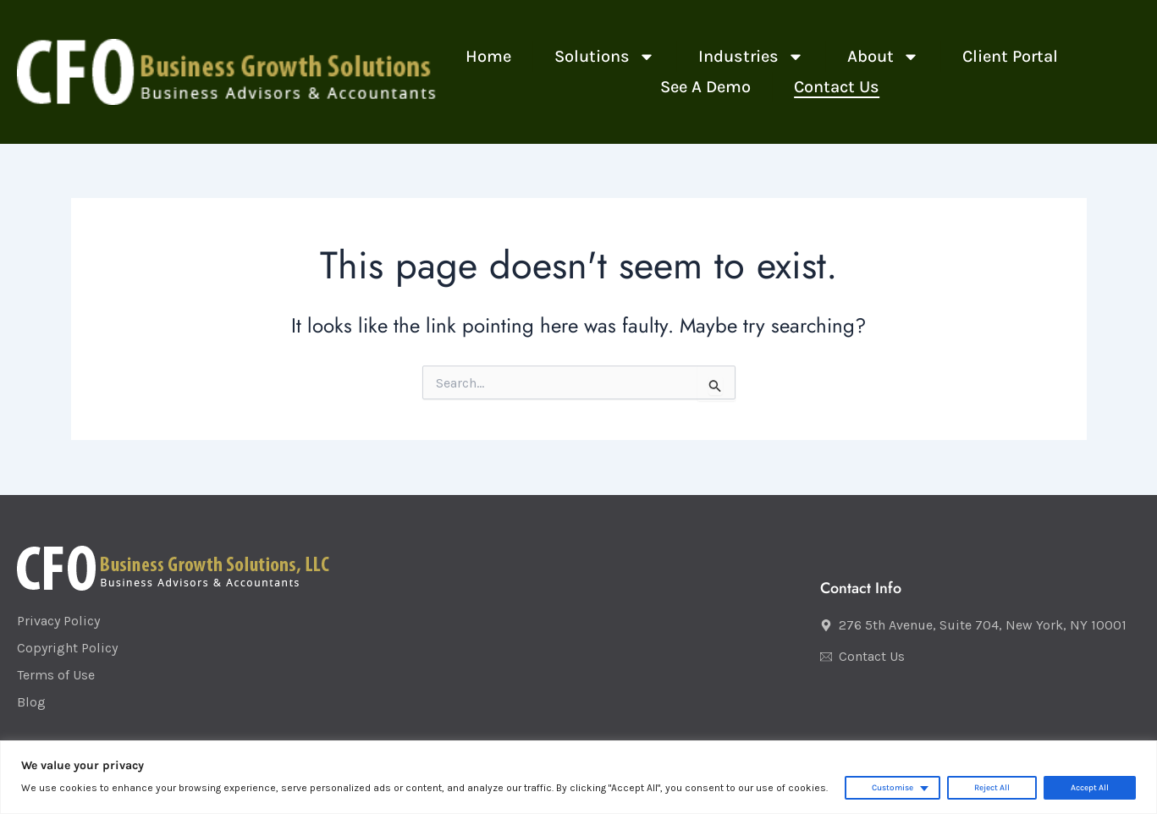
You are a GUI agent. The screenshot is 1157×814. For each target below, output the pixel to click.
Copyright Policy (67, 648)
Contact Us (836, 86)
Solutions (604, 56)
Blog (31, 702)
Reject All (992, 788)
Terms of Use (56, 675)
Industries (751, 56)
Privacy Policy (58, 621)
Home (488, 56)
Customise (892, 788)
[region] (578, 777)
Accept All (1090, 788)
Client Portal (1010, 56)
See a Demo (705, 86)
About (883, 56)
